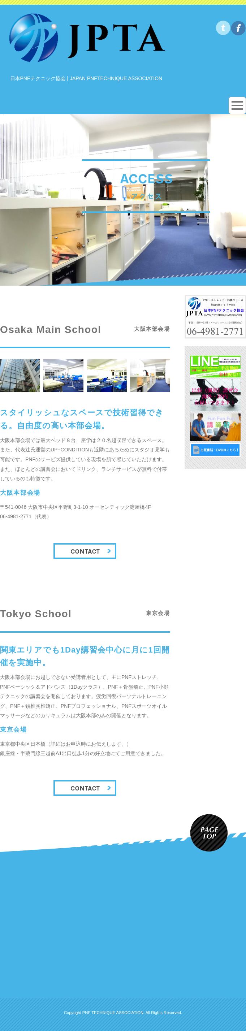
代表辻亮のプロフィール (123, 925)
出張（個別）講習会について (123, 915)
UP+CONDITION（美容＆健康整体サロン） (122, 896)
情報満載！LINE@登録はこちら (123, 944)
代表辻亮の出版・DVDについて (123, 934)
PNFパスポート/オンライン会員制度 (123, 982)
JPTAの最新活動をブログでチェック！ (123, 953)
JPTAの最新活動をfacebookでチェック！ (122, 963)
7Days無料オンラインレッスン (123, 905)
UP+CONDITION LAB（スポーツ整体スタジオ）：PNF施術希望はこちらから (123, 973)
